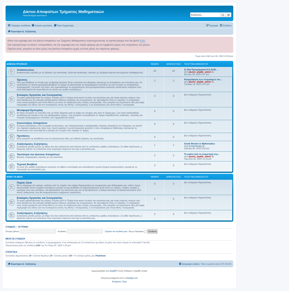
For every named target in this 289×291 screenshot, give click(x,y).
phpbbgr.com (132, 278)
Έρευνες (22, 79)
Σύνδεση (10, 227)
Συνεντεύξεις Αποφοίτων (32, 122)
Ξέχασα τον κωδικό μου (116, 231)
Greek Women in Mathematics (199, 143)
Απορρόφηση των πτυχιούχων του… (203, 79)
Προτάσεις (23, 135)
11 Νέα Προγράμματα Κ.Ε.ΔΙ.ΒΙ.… (201, 69)
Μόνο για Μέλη (15, 177)
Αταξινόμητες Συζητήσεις (32, 143)
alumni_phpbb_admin (200, 72)
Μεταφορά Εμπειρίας (30, 110)
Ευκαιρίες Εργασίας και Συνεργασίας (39, 94)
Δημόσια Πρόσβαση (17, 64)
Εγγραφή (23, 227)
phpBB (113, 271)
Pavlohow (100, 255)
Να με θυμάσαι (137, 231)
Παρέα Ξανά (24, 182)
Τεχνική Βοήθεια (27, 164)
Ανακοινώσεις (25, 69)
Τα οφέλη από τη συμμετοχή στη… (202, 154)
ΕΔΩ (142, 40)
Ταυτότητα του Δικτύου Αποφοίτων (38, 154)
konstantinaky (195, 146)
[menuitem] (41, 25)
